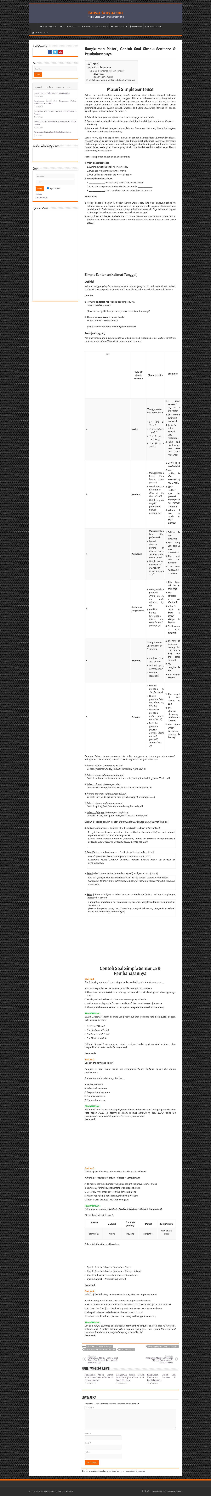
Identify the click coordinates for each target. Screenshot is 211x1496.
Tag (69, 87)
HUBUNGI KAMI (40, 33)
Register (39, 194)
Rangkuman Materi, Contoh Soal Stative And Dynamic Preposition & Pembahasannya (103, 1359)
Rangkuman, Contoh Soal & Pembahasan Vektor (52, 132)
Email (88, 1443)
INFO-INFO (136, 26)
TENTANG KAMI (153, 26)
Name (88, 1434)
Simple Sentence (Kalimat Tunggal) (109, 71)
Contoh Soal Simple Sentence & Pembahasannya (112, 80)
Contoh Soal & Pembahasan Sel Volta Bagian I (52, 93)
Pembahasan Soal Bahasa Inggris (163, 1346)
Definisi (100, 74)
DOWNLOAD (118, 26)
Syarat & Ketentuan (174, 1491)
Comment (89, 1407)
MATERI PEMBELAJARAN (94, 26)
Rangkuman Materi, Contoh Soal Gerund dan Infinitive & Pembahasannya (99, 1377)
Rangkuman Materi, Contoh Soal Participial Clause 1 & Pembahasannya (130, 1377)
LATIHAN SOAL (68, 26)
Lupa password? (42, 198)
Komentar (60, 87)
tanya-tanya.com (105, 12)
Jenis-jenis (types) (105, 77)
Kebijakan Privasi (159, 1491)
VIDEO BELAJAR (48, 26)
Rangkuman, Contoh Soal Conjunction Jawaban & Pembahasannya (161, 1377)
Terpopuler (39, 87)
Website (88, 1452)
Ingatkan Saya (53, 188)
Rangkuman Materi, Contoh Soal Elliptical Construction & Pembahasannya (158, 1359)
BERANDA (34, 26)
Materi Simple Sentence (99, 67)
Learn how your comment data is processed (128, 1471)
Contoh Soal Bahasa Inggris (99, 1346)
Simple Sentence (126, 1349)
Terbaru (50, 87)
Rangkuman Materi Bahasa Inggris (99, 1349)
